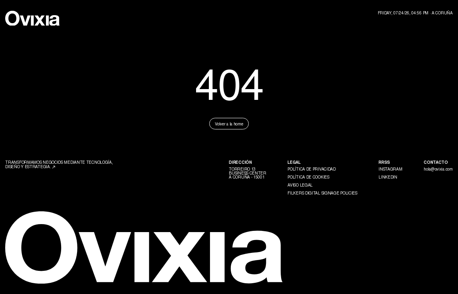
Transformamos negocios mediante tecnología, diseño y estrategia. (59, 164)
